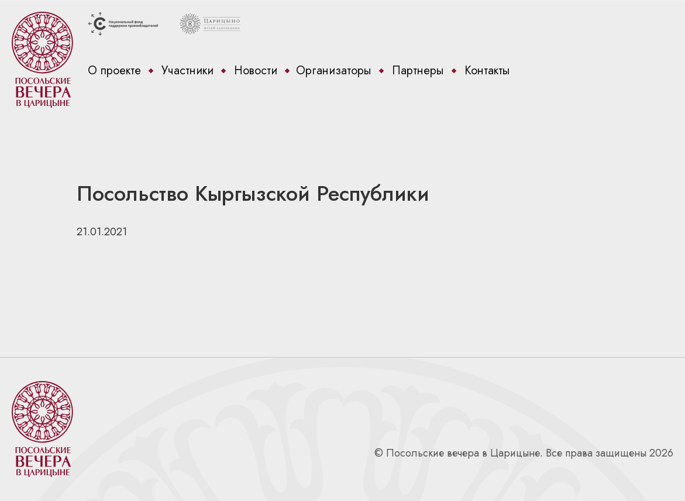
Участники (187, 70)
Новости (255, 70)
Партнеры (418, 70)
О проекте (114, 70)
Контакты (487, 70)
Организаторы (333, 70)
